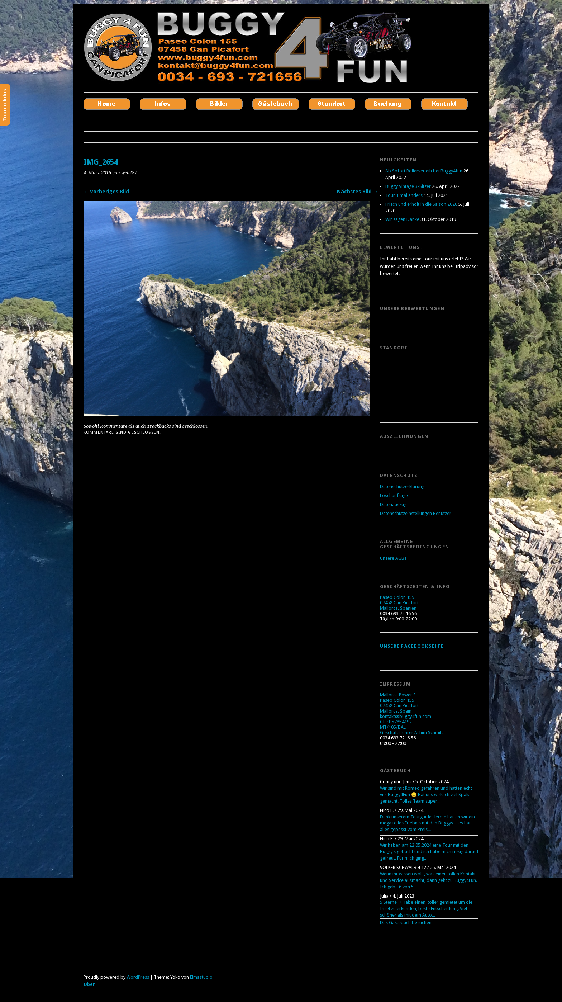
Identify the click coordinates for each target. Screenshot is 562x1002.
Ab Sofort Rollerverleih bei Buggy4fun (423, 171)
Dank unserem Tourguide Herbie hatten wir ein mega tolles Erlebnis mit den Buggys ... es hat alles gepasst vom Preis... (427, 823)
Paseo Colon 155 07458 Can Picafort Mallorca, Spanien (399, 603)
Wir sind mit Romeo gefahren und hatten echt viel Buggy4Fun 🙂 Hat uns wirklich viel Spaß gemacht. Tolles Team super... (426, 794)
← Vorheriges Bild (106, 191)
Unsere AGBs (393, 558)
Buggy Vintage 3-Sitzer (408, 186)
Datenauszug (393, 504)
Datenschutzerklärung (402, 486)
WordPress (138, 977)
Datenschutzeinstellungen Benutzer (415, 513)
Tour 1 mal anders (404, 195)
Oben (90, 984)
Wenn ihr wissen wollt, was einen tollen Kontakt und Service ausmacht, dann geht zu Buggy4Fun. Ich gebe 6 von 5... (428, 880)
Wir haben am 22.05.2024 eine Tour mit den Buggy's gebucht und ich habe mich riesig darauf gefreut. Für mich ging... (429, 851)
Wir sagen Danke (402, 219)
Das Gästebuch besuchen (406, 922)
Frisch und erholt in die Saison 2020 (421, 204)
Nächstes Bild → (357, 191)
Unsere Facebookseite (412, 646)
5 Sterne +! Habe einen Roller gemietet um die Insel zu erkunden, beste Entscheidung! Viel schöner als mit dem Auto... (426, 908)
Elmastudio (201, 977)
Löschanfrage (394, 495)
